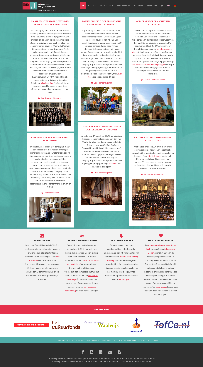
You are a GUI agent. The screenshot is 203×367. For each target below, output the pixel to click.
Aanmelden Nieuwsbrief (152, 174)
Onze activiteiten (50, 193)
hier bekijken (124, 279)
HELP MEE (138, 5)
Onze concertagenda (101, 83)
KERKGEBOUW (123, 5)
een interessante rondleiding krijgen (148, 64)
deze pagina (161, 286)
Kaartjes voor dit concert (50, 98)
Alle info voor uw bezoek (153, 80)
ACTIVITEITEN (106, 5)
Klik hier (113, 163)
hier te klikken (154, 156)
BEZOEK (92, 5)
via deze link (47, 83)
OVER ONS (152, 5)
